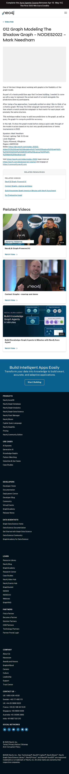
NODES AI (7, 595)
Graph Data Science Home (13, 524)
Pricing (5, 431)
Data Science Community (12, 535)
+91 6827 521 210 (14, 719)
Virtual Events (8, 505)
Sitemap (24, 744)
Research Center (9, 572)
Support (6, 681)
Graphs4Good (8, 665)
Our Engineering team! (13, 195)
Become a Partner (10, 617)
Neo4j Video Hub (9, 579)
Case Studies (8, 465)
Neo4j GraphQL (9, 427)
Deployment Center (10, 494)
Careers (6, 669)
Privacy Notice (14, 744)
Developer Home (9, 486)
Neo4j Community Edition (13, 435)
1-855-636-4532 (13, 696)
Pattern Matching (10, 457)
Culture (6, 673)
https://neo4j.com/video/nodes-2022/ (22, 159)
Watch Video (11, 254)
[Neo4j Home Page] (8, 13)
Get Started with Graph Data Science (17, 532)
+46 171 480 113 (16, 699)
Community (7, 501)
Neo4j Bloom (8, 419)
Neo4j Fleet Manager (11, 415)
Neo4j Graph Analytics (12, 408)
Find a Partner (8, 614)
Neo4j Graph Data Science (13, 412)
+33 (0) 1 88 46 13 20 (17, 707)
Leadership (7, 677)
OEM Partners (8, 625)
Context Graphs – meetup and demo (18, 186)
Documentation (9, 490)
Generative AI (8, 449)
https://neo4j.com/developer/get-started (19, 162)
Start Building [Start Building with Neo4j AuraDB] (34, 382)
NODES (6, 591)
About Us (6, 654)
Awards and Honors (10, 661)
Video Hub (9, 22)
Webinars (6, 599)
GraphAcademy (9, 509)
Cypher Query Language (12, 423)
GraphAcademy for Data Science (15, 539)
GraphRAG (7, 602)
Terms (5, 744)
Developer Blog (9, 497)
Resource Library (9, 560)
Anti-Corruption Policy (11, 747)
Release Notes (8, 513)
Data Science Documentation (14, 528)
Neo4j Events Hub (10, 583)
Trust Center (8, 685)
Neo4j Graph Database (12, 404)
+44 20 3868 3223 (13, 703)
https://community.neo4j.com (15, 164)
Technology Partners (11, 629)
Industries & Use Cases (12, 461)
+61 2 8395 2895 (17, 715)
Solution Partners (10, 621)
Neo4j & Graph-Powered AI (15, 182)
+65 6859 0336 (18, 711)
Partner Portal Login (11, 633)
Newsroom (7, 658)
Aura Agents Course (29, 3)
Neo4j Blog (7, 564)
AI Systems (7, 446)
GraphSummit (8, 587)
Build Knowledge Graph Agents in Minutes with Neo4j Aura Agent (30, 191)
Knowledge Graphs (10, 453)
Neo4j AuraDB (8, 400)
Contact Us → (9, 691)
